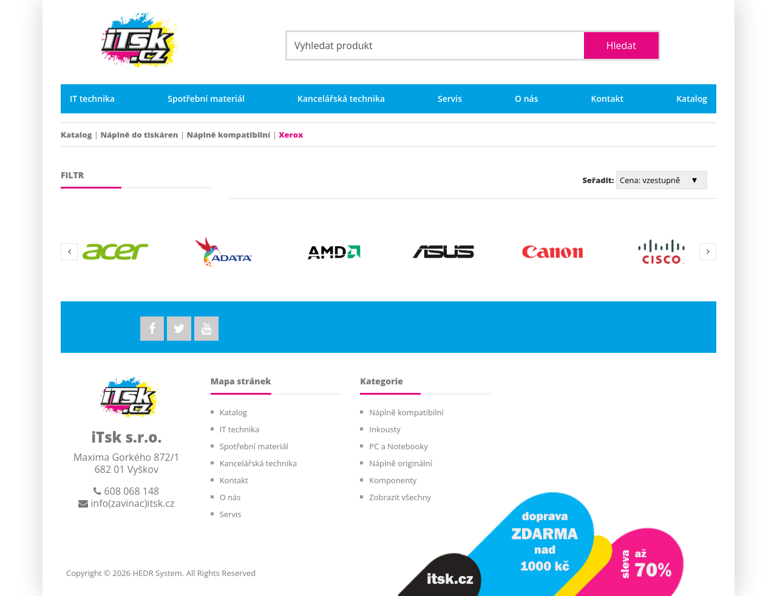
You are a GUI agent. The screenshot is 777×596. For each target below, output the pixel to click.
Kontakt (607, 98)
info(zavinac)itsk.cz (126, 503)
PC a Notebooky (398, 446)
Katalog (691, 98)
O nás (526, 98)
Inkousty (385, 429)
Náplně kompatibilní (228, 134)
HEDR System (156, 573)
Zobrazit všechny (400, 497)
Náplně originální (400, 463)
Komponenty (392, 480)
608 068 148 (126, 491)
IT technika (92, 98)
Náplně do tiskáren (139, 134)
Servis (450, 98)
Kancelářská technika (341, 98)
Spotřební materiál (206, 98)
